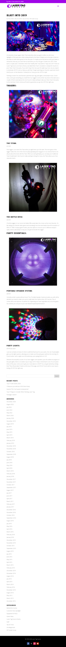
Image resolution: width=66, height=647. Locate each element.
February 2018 (11, 474)
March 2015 (10, 565)
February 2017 (11, 504)
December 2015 (11, 540)
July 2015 (9, 554)
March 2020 (10, 415)
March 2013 (10, 598)
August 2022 (10, 404)
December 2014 (11, 570)
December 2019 (11, 421)
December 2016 (11, 510)
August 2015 (10, 551)
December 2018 (11, 446)
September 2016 (11, 518)
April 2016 (9, 529)
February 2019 (11, 440)
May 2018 (9, 465)
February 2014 (11, 587)
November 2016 (11, 512)
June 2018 (9, 462)
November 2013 (11, 590)
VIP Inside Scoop (34, 18)
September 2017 (11, 487)
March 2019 (10, 438)
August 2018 (10, 457)
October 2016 (10, 515)
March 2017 (10, 501)
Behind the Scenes (12, 608)
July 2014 (9, 579)
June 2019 (9, 429)
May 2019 (9, 432)
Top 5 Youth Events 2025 (14, 383)
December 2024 (11, 402)
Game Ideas (10, 616)
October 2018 (10, 451)
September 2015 (11, 548)
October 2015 (10, 546)
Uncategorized (11, 627)
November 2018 (11, 449)
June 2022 (9, 410)
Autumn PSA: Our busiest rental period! (17, 389)
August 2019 (10, 424)
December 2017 (11, 479)
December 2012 (11, 601)
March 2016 (10, 532)
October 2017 (10, 485)
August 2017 (10, 490)
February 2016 (11, 534)
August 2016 (10, 521)
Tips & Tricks (26, 18)
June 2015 (9, 557)
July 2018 (9, 460)
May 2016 (9, 526)
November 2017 (11, 482)
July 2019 (9, 426)
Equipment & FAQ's (12, 613)
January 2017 (10, 507)
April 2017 (9, 498)
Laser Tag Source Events (14, 619)
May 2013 (9, 595)
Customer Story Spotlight (14, 611)
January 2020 (10, 418)
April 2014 (9, 581)
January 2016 (10, 537)
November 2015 (11, 543)
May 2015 (9, 559)
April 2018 (9, 468)
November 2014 (11, 573)
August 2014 (10, 576)
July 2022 (9, 407)
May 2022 (9, 413)
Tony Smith (11, 18)
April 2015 (9, 562)
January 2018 (10, 476)
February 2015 (11, 568)
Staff (8, 622)
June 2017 (9, 496)
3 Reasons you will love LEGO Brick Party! (18, 386)
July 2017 (9, 493)
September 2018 (11, 454)
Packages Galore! (11, 395)
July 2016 (9, 523)
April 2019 (9, 435)
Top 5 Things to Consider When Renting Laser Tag (21, 392)
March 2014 (10, 584)
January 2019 (10, 443)
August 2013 (10, 593)
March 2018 (10, 471)
